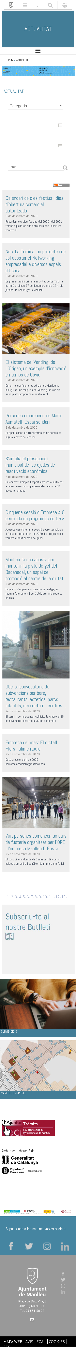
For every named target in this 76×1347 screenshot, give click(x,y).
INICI (10, 60)
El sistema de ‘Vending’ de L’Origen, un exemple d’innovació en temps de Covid (35, 368)
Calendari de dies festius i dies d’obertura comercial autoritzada (34, 204)
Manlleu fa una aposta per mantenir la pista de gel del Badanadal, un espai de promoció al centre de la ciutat (34, 569)
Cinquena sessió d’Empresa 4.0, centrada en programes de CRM (35, 515)
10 (45, 896)
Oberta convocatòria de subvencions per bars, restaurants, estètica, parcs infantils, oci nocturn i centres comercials (33, 696)
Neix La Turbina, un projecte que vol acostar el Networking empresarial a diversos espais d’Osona (35, 261)
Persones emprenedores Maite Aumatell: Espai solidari (33, 419)
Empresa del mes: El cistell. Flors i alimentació (31, 745)
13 (63, 896)
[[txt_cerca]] (50, 5)
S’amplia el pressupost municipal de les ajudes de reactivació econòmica (30, 464)
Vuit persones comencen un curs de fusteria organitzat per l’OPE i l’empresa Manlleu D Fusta (35, 842)
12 (57, 896)
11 (51, 896)
